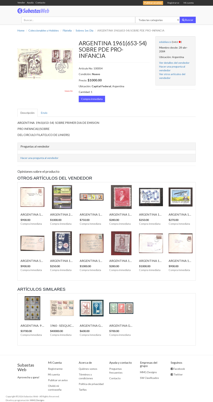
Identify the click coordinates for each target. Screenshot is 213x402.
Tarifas (83, 389)
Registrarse (173, 2)
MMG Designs (148, 372)
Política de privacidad (91, 384)
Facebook (178, 368)
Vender (21, 2)
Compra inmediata (92, 98)
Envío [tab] (44, 112)
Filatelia (67, 30)
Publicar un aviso (58, 380)
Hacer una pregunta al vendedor (39, 157)
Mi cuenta (189, 2)
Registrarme (55, 368)
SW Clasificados (149, 377)
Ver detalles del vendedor (174, 62)
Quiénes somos (88, 368)
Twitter (177, 374)
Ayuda (30, 2)
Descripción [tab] (27, 112)
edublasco (165, 41)
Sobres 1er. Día (84, 30)
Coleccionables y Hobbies (43, 30)
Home (20, 30)
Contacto (40, 2)
